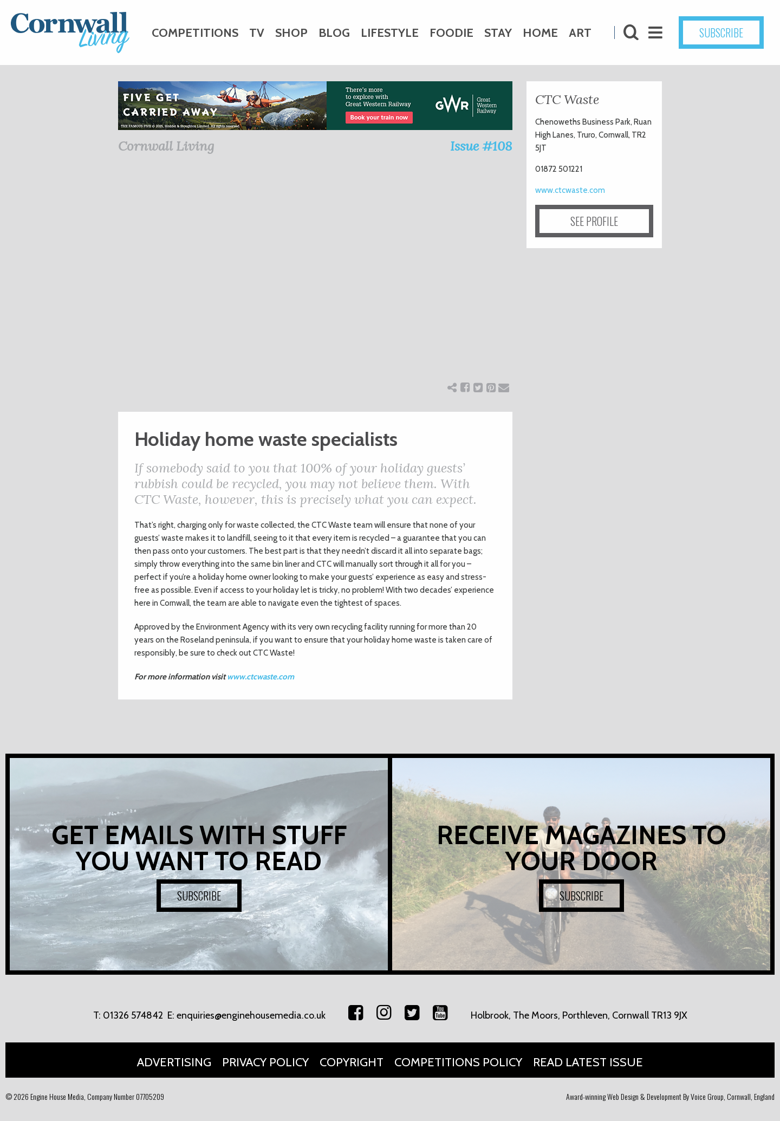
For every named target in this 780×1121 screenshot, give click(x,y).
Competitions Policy (458, 1062)
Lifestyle (390, 32)
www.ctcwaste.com (260, 677)
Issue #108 (481, 146)
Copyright (352, 1062)
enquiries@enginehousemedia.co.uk (251, 1015)
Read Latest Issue (588, 1062)
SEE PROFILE (594, 221)
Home (540, 32)
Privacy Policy (265, 1062)
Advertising (174, 1062)
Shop (291, 32)
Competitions (195, 32)
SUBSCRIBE (721, 32)
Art (580, 32)
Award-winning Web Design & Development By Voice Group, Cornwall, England (670, 1096)
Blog (334, 32)
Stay (498, 32)
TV (256, 32)
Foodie (451, 32)
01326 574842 (133, 1015)
